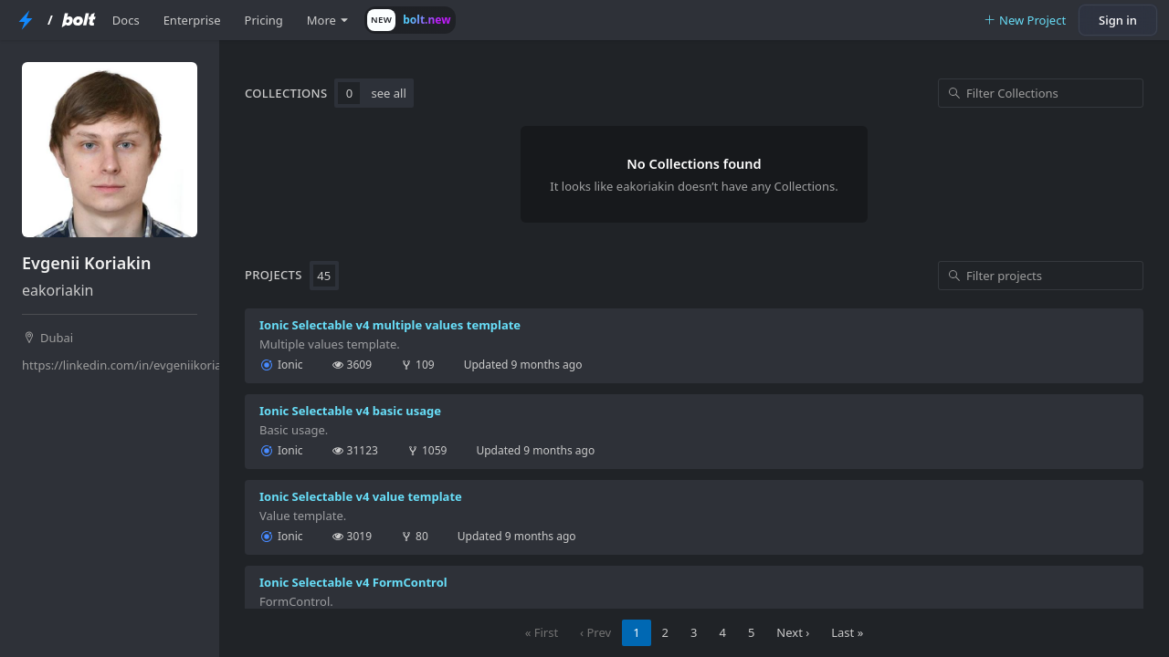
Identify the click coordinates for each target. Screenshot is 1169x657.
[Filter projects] (1040, 275)
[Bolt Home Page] (78, 20)
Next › (792, 632)
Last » (847, 632)
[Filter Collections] (1040, 93)
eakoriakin (58, 290)
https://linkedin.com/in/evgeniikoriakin (111, 365)
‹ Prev (595, 632)
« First (541, 632)
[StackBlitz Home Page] (25, 20)
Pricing (264, 20)
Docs (126, 20)
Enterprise (192, 20)
